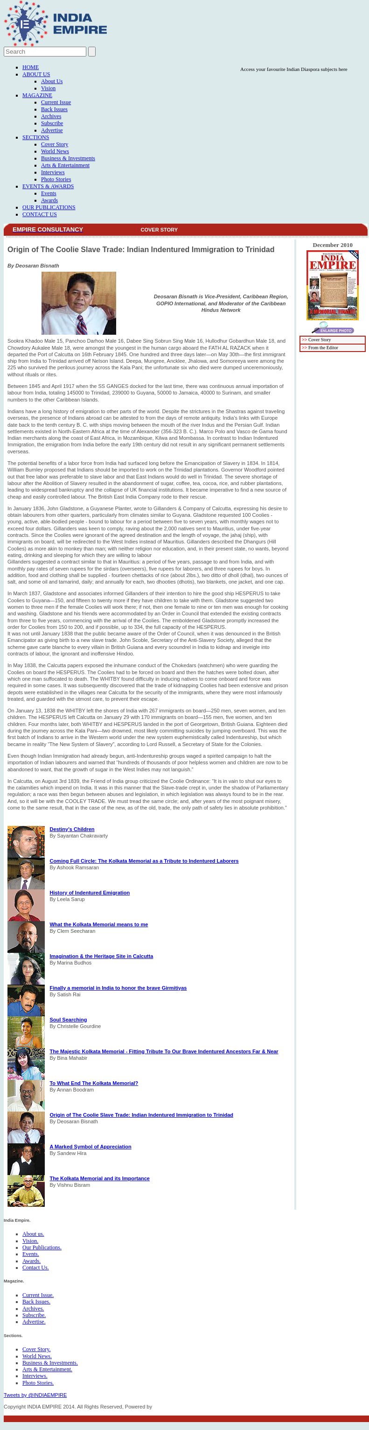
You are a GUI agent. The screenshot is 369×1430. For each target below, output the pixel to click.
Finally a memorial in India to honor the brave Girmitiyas (118, 988)
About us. (33, 1234)
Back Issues (54, 109)
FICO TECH (167, 1406)
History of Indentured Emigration (89, 892)
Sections (35, 137)
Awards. (31, 1261)
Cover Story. (36, 1349)
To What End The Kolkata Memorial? (93, 1083)
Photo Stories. (38, 1383)
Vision (48, 88)
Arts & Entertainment (65, 165)
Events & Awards (48, 186)
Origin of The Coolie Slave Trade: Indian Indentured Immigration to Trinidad (141, 1115)
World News (55, 151)
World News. (37, 1356)
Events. (30, 1254)
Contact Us (39, 214)
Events (48, 193)
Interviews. (35, 1376)
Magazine (37, 95)
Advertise (52, 130)
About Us (36, 74)
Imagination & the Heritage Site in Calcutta (101, 956)
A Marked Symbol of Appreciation (90, 1146)
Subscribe (52, 123)
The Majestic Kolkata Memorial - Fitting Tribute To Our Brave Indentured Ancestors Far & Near (163, 1051)
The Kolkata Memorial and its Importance (99, 1178)
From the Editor (323, 347)
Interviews (53, 172)
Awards (49, 200)
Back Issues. (36, 1301)
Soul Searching (68, 1019)
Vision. (30, 1241)
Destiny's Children (71, 829)
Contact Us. (35, 1267)
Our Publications (49, 207)
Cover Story (54, 144)
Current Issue (56, 102)
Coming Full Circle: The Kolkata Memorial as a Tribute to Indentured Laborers (143, 861)
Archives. (33, 1308)
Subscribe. (34, 1315)
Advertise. (34, 1321)
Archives (51, 116)
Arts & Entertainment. (47, 1369)
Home (30, 67)
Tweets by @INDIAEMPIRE (35, 1395)
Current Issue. (38, 1295)
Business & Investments (68, 158)
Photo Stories (56, 179)
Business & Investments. (50, 1363)
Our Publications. (42, 1247)
